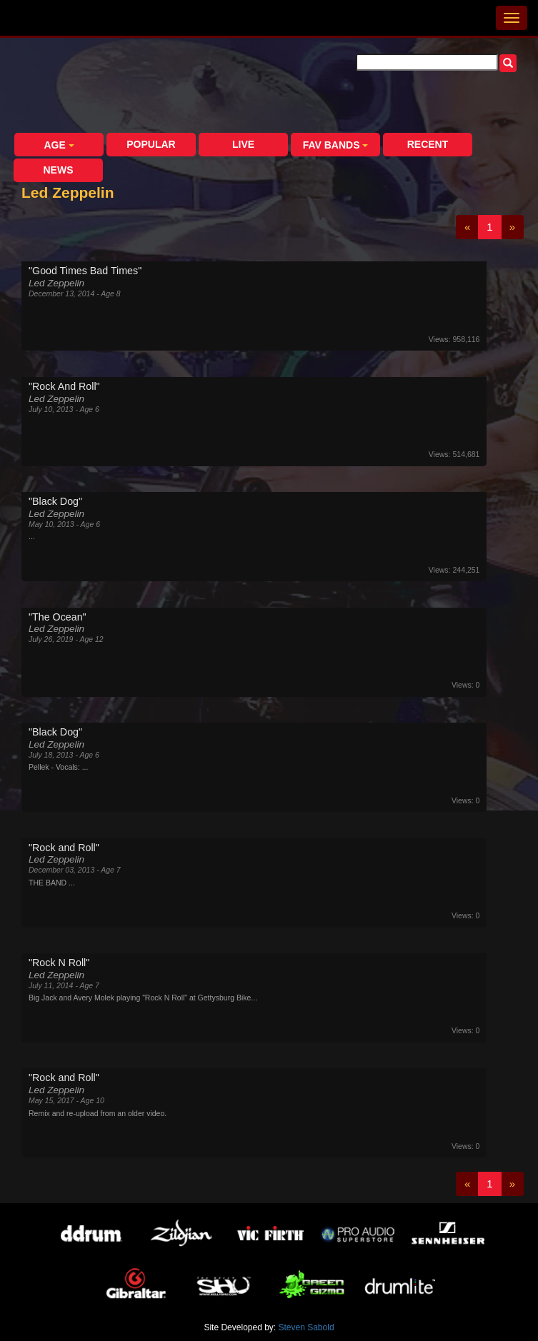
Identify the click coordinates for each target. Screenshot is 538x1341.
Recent (428, 144)
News (59, 170)
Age (59, 145)
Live (243, 144)
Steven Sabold (306, 1327)
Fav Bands (336, 145)
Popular (150, 144)
